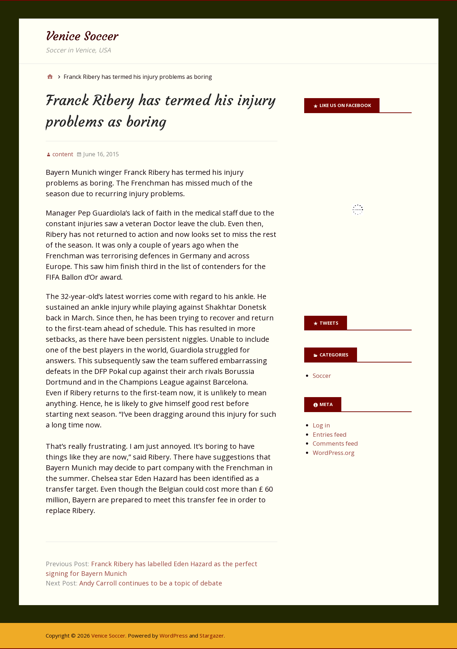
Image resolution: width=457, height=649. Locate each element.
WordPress (174, 635)
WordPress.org (334, 452)
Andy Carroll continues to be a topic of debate (150, 583)
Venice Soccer (82, 36)
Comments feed (335, 443)
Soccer (322, 375)
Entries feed (330, 434)
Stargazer (212, 635)
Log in (321, 425)
